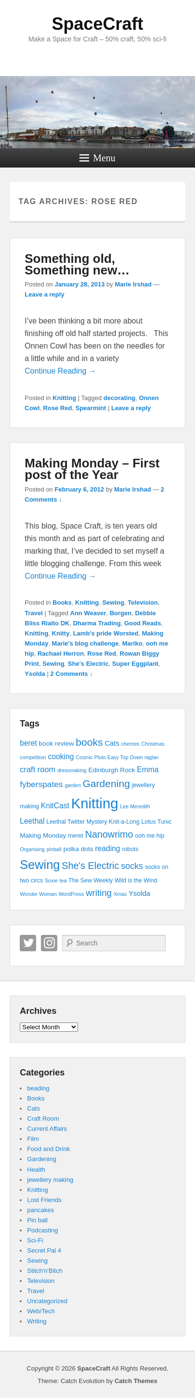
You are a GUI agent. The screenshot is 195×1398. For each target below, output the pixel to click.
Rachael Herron (61, 653)
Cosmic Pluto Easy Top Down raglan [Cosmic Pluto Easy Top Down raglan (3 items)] (117, 757)
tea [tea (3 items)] (63, 880)
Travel (34, 613)
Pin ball (37, 1220)
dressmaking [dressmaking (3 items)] (71, 770)
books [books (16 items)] (89, 742)
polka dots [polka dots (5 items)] (78, 849)
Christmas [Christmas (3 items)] (153, 744)
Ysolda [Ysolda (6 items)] (139, 893)
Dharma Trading (97, 623)
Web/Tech (41, 1311)
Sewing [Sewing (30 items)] (40, 864)
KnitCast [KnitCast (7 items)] (55, 806)
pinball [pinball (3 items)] (54, 849)
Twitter (28, 943)
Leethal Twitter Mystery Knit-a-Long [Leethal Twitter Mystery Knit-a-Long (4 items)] (92, 821)
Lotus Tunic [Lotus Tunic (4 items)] (156, 821)
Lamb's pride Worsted (106, 633)
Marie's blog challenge (85, 643)
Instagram (49, 943)
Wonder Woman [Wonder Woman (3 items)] (38, 894)
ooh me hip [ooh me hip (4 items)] (149, 835)
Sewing (113, 602)
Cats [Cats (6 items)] (111, 743)
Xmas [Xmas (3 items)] (120, 894)
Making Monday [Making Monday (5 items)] (43, 835)
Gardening (41, 1159)
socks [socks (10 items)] (132, 866)
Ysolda (35, 673)
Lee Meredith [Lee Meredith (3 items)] (135, 806)
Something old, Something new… (77, 264)
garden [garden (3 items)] (72, 785)
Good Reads (142, 623)
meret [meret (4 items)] (75, 835)
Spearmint (91, 408)
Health (36, 1169)
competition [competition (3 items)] (33, 757)
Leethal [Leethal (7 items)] (32, 821)
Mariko (132, 643)
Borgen (121, 613)
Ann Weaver (88, 613)
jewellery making (50, 1179)
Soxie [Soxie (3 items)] (51, 880)
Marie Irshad (133, 284)
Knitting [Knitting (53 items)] (94, 803)
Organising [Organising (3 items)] (32, 849)
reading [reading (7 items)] (107, 848)
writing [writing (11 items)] (99, 893)
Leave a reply (44, 294)
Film (33, 1138)
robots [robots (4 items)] (130, 849)
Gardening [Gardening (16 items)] (106, 783)
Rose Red (57, 408)
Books (62, 602)
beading (38, 1088)
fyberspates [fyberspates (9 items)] (41, 784)
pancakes (40, 1210)
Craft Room (43, 1118)
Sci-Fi (35, 1240)
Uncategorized (47, 1301)
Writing (36, 1321)
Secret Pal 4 (44, 1250)
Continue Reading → (60, 371)
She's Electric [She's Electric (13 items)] (90, 865)
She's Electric (88, 663)
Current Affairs (47, 1128)
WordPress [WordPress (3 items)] (71, 894)
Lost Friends (44, 1200)
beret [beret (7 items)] (28, 743)
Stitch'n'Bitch (45, 1270)
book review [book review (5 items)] (56, 743)
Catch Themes (136, 1381)
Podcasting (42, 1230)
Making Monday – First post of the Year (92, 469)
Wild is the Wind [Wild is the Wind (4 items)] (136, 880)
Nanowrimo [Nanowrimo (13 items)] (109, 834)
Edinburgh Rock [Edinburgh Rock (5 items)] (111, 770)
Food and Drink (48, 1148)
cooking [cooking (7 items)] (61, 756)
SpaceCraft (97, 24)
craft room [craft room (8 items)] (37, 769)
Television (143, 602)
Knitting (64, 397)
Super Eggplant (135, 663)
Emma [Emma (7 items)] (147, 769)
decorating (119, 397)
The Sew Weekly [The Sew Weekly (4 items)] (90, 880)
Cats (33, 1108)
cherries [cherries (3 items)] (130, 744)
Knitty (61, 633)
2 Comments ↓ (72, 673)
